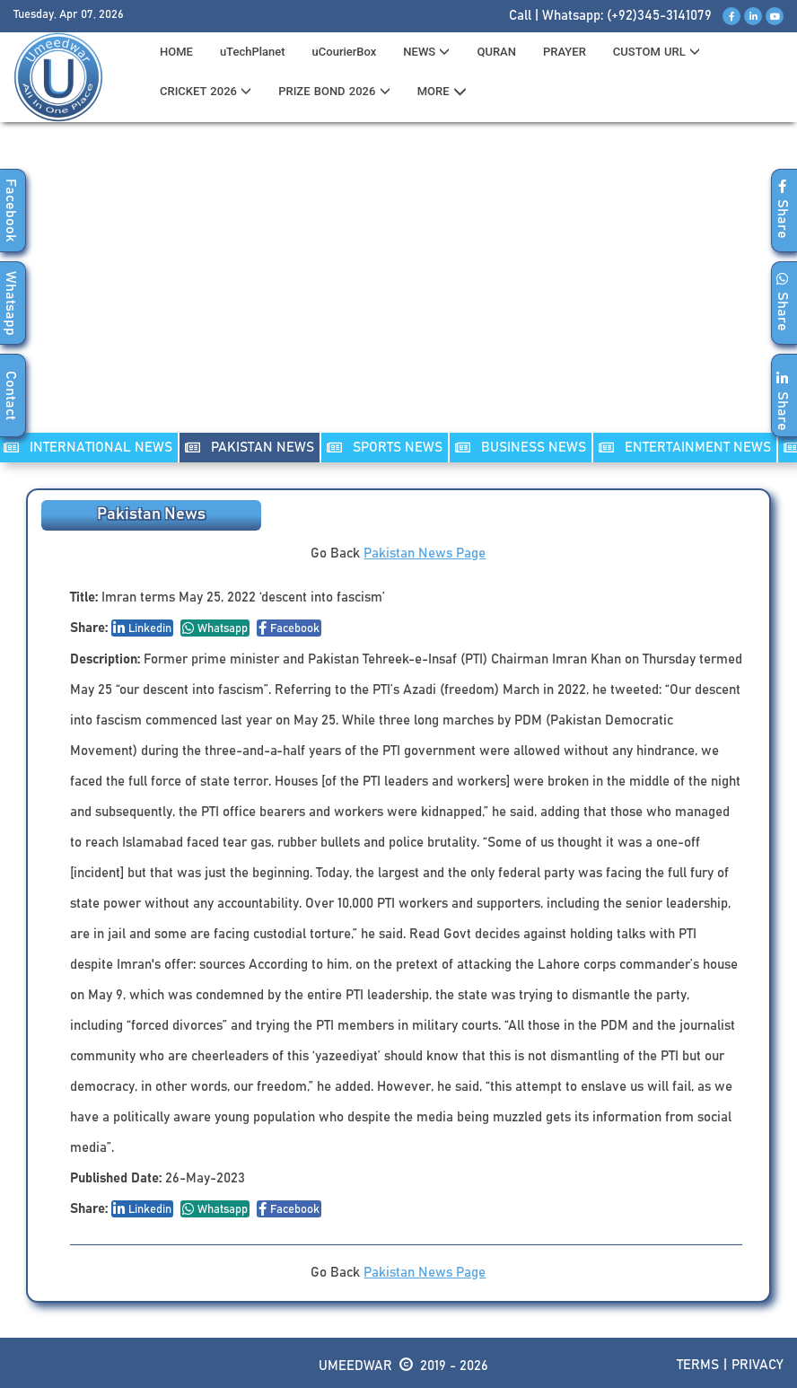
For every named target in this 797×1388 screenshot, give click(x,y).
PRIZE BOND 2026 (334, 91)
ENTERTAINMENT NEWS (685, 447)
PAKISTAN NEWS (249, 447)
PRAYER (564, 51)
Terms (698, 1365)
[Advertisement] (398, 288)
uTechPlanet (252, 51)
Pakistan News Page (424, 553)
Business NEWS (520, 447)
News (426, 51)
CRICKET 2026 (205, 91)
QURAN (496, 51)
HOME (176, 51)
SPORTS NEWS (384, 447)
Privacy (757, 1365)
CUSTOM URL (656, 51)
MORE (442, 91)
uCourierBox (344, 51)
